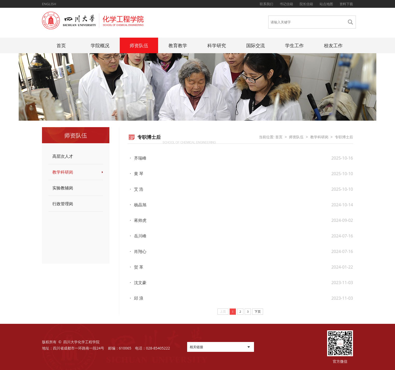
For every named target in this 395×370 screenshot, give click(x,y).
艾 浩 (138, 189)
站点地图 (326, 4)
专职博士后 (344, 136)
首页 (61, 45)
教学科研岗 (62, 172)
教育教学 (177, 45)
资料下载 (346, 4)
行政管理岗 (62, 204)
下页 (258, 311)
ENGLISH (49, 4)
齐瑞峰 (140, 158)
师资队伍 (139, 45)
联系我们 (266, 4)
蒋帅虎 (140, 220)
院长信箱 (306, 4)
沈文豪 (140, 282)
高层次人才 (62, 156)
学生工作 (294, 45)
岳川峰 (140, 236)
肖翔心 (140, 251)
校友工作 (333, 45)
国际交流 (255, 45)
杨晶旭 (140, 205)
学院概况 (100, 45)
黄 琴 (138, 173)
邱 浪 (138, 298)
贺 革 (138, 267)
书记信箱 (286, 4)
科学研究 (216, 45)
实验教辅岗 (62, 188)
